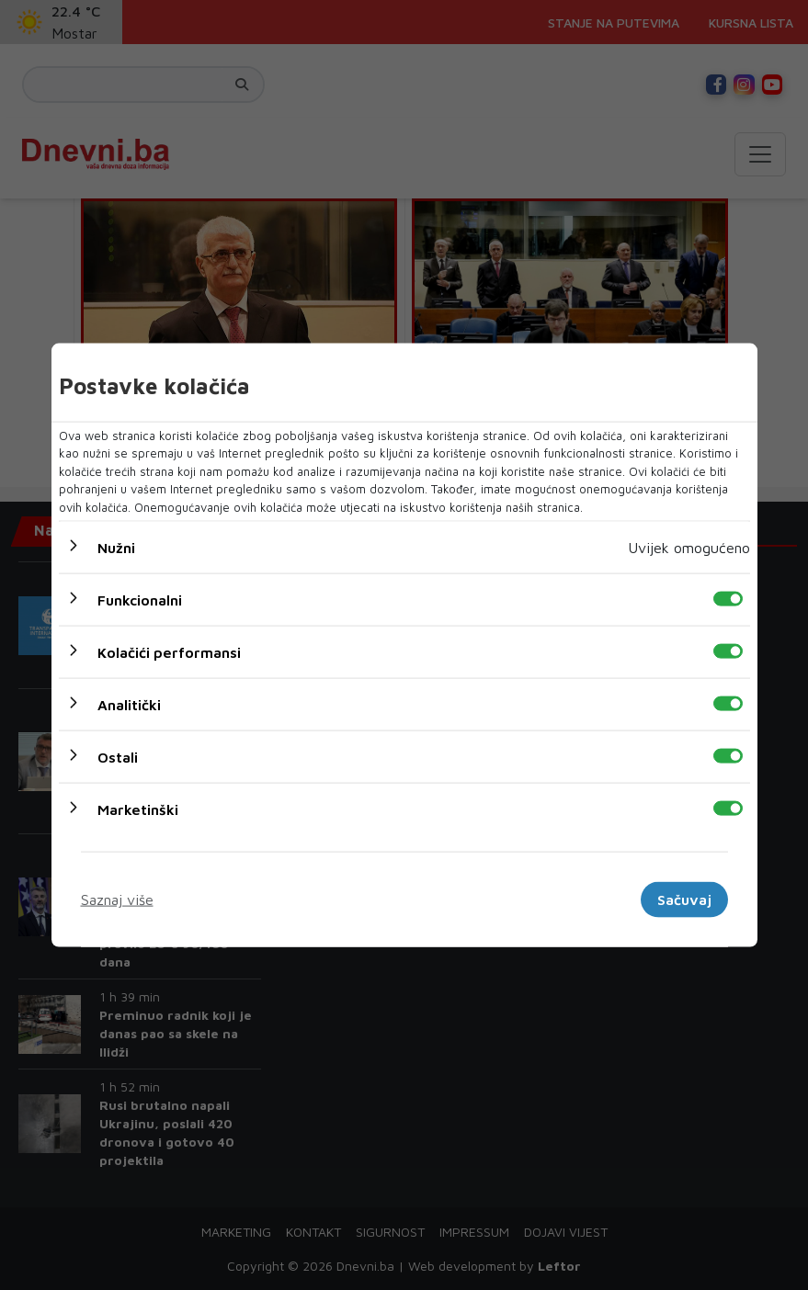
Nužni (116, 547)
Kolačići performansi (169, 652)
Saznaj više (117, 899)
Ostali (117, 757)
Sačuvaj (684, 899)
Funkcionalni (139, 600)
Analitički (129, 704)
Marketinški (137, 809)
